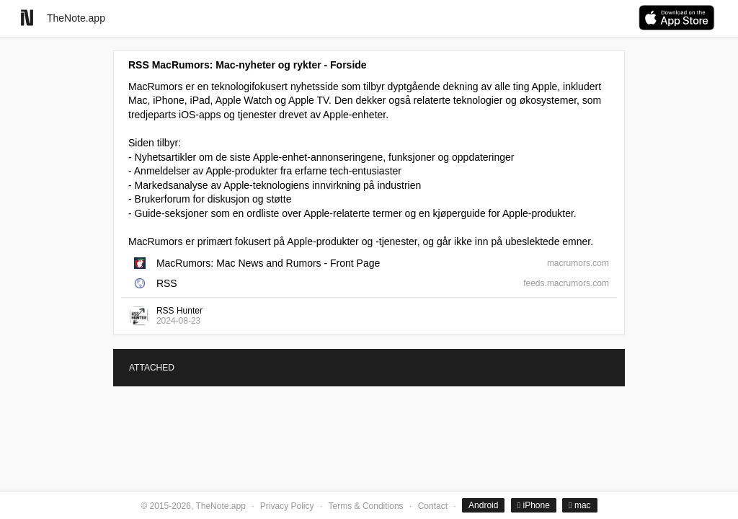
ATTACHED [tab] (151, 368)
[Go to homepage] (27, 17)
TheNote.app (76, 18)
